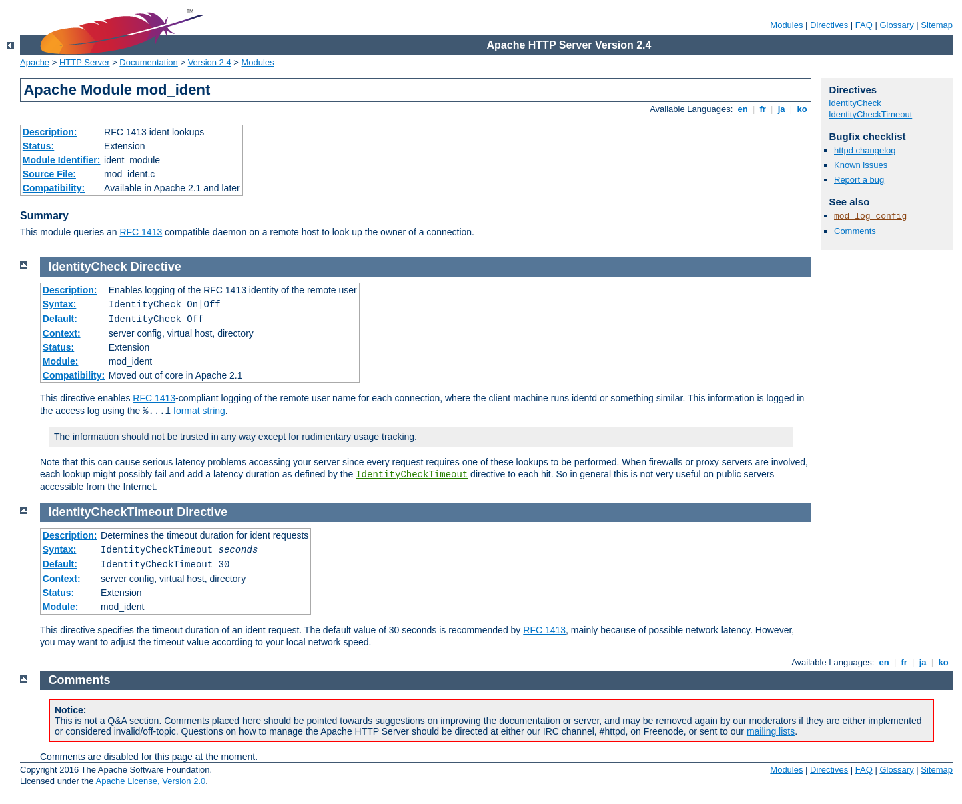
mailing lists (771, 731)
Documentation (148, 62)
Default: (60, 318)
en (742, 109)
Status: (38, 146)
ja (781, 109)
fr (763, 109)
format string (199, 410)
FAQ (864, 25)
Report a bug (859, 180)
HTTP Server (84, 62)
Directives (829, 25)
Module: (61, 361)
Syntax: (60, 304)
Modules (786, 25)
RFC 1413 (140, 232)
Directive (156, 266)
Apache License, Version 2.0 (150, 781)
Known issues (860, 165)
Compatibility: (54, 188)
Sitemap (937, 25)
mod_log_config (870, 216)
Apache (34, 62)
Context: (62, 333)
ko (802, 109)
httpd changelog (865, 150)
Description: (50, 132)
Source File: (49, 174)
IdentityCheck (855, 103)
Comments (855, 231)
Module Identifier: (62, 160)
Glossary (896, 25)
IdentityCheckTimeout (870, 114)
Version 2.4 (209, 62)
